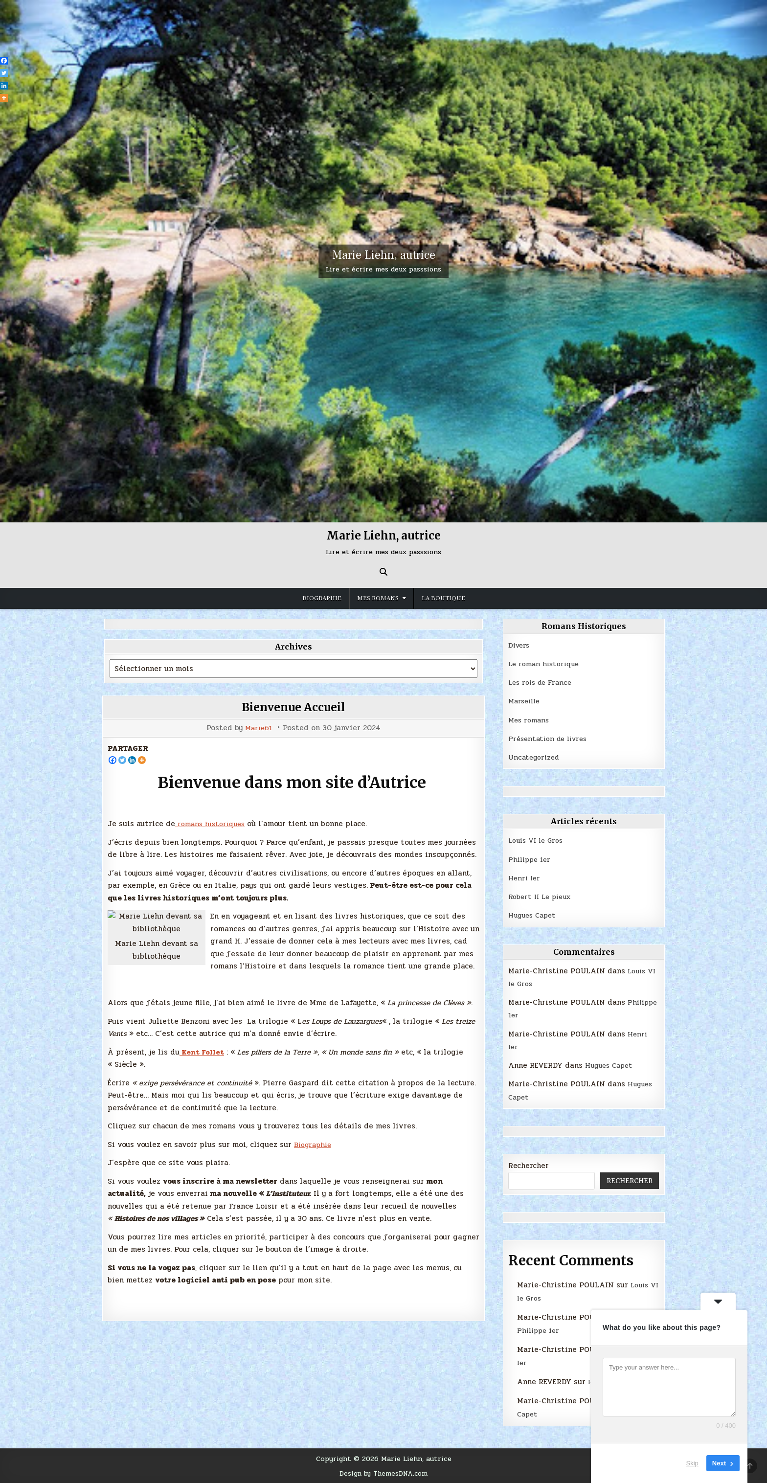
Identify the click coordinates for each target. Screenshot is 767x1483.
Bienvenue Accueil (293, 707)
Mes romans (530, 720)
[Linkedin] (132, 760)
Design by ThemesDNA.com (384, 1473)
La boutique (443, 598)
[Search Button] (383, 572)
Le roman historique (546, 664)
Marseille (525, 701)
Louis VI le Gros (538, 840)
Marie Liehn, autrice (383, 255)
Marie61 (258, 728)
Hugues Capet (534, 915)
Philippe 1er (531, 859)
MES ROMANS (378, 598)
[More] (142, 760)
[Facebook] (112, 760)
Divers (520, 645)
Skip (692, 1463)
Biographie (321, 598)
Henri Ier (525, 878)
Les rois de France (542, 682)
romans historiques (212, 824)
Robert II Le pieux (542, 896)
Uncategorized (535, 757)
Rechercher (528, 1165)
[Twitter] (122, 760)
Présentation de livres (550, 738)
